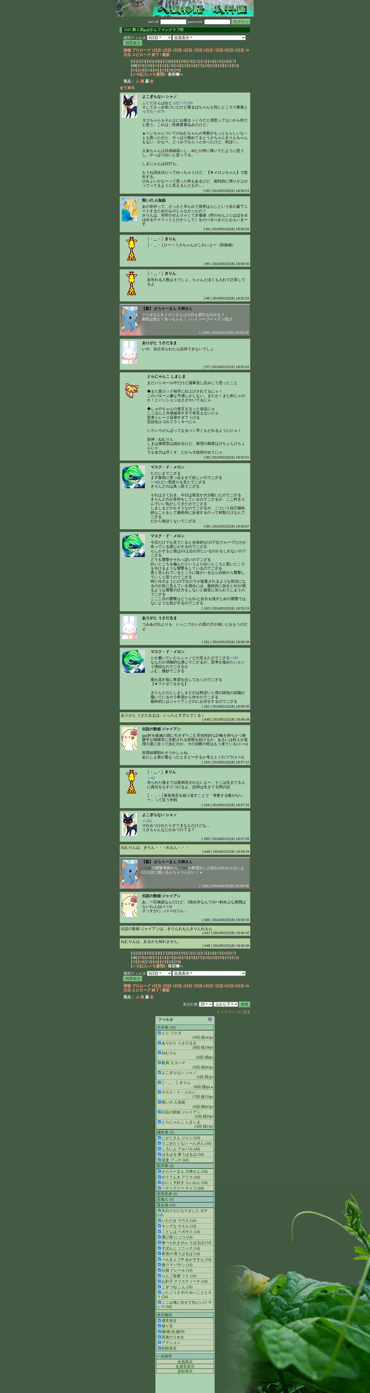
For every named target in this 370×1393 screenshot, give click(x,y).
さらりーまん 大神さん (173, 309)
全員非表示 (185, 1366)
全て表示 (127, 88)
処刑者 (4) (165, 1166)
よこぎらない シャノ (159, 97)
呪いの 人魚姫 (154, 200)
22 (163, 66)
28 (206, 66)
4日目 (187, 50)
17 (233, 61)
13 (204, 61)
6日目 (208, 50)
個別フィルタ (134, 38)
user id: (167, 22)
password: (209, 22)
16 (225, 61)
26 (192, 66)
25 (185, 66)
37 (163, 70)
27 (199, 66)
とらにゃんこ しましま (166, 376)
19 (141, 66)
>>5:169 (186, 103)
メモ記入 (139, 74)
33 (134, 70)
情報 (127, 50)
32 (235, 66)
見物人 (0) (165, 1199)
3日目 (177, 50)
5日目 (198, 50)
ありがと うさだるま (159, 343)
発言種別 (164, 1315)
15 (218, 61)
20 (149, 66)
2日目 (167, 50)
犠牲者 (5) (165, 1132)
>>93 (234, 658)
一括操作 (164, 1356)
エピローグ (141, 55)
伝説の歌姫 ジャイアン (161, 729)
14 (211, 61)
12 (196, 61)
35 (149, 70)
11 (189, 61)
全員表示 (185, 1362)
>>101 (147, 821)
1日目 (156, 50)
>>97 (151, 778)
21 (156, 66)
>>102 (183, 868)
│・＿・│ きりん (161, 239)
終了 (155, 55)
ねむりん (128, 941)
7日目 (218, 50)
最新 (166, 55)
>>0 (154, 482)
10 (182, 61)
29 (214, 66)
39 (177, 70)
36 (156, 70)
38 (170, 70)
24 (177, 66)
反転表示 (185, 1371)
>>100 (146, 868)
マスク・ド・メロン (168, 467)
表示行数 (190, 1004)
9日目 (239, 50)
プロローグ (141, 50)
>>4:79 (158, 111)
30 (221, 66)
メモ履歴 (156, 74)
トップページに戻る (233, 1012)
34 (141, 70)
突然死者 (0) (167, 1194)
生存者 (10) (166, 1027)
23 (170, 66)
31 (228, 66)
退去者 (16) (166, 1205)
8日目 (229, 50)
